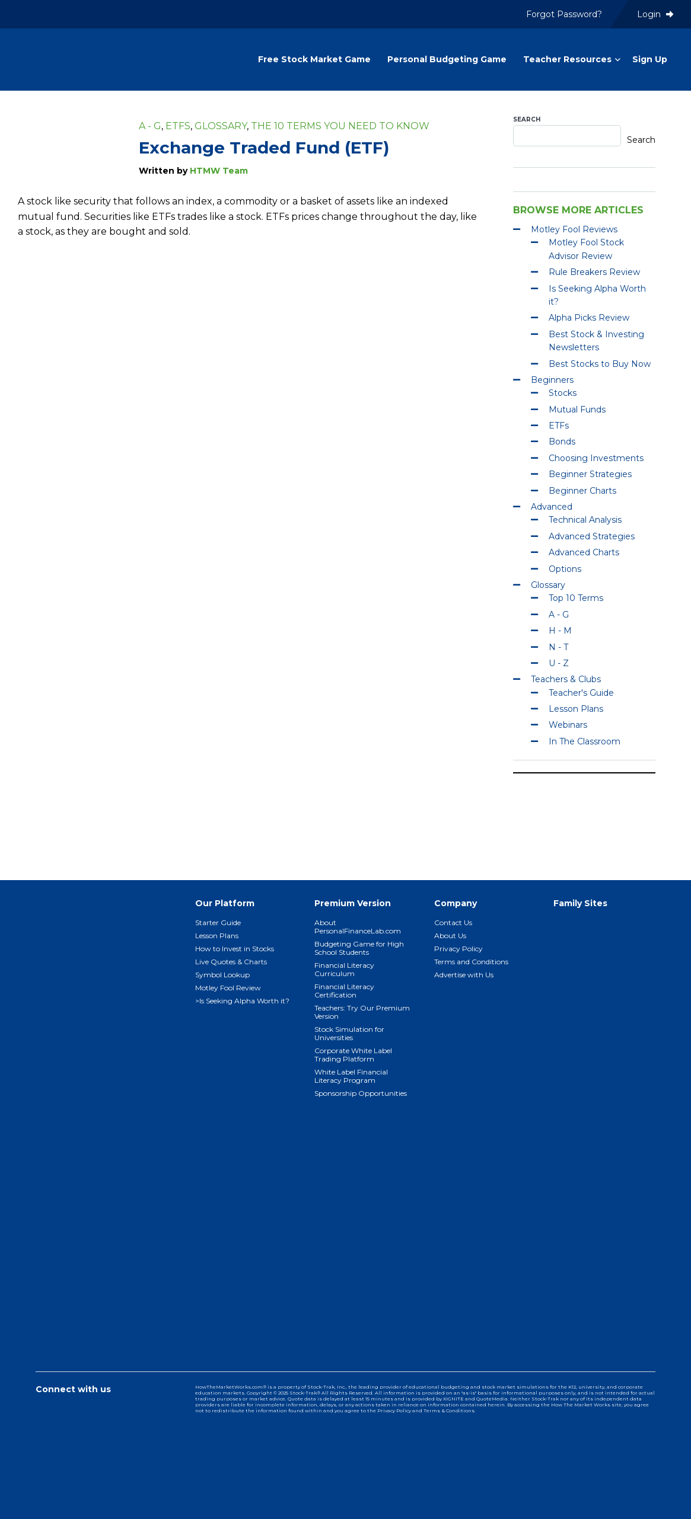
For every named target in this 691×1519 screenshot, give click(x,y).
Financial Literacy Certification (344, 990)
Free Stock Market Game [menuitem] (314, 59)
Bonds (562, 441)
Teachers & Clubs (566, 679)
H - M (560, 630)
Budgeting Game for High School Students (359, 948)
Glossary (221, 126)
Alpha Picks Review (589, 317)
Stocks (563, 393)
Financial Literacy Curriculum (344, 969)
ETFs (177, 126)
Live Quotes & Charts (231, 961)
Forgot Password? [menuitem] (564, 14)
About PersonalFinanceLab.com (357, 926)
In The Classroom (584, 741)
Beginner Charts (582, 490)
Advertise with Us (463, 974)
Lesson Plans (576, 708)
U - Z (559, 663)
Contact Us (453, 922)
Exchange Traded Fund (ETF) (264, 147)
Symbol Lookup (222, 974)
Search (526, 119)
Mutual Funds (577, 409)
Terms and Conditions (471, 961)
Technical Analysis (585, 519)
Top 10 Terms (576, 598)
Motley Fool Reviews (574, 229)
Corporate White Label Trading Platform (353, 1054)
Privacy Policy (458, 948)
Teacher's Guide (581, 692)
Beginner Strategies (590, 474)
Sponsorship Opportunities (360, 1093)
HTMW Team (219, 170)
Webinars (568, 724)
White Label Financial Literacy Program (351, 1076)
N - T (558, 647)
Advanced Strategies (592, 536)
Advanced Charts (584, 552)
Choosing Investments (596, 458)
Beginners (552, 380)
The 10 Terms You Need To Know (340, 126)
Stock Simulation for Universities (349, 1033)
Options (565, 569)
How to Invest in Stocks (234, 948)
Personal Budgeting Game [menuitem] (447, 59)
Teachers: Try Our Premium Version (362, 1012)
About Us (450, 935)
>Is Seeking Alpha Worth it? (242, 1000)
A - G (150, 126)
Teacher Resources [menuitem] (567, 59)
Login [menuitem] (655, 14)
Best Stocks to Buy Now (600, 364)
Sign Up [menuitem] (649, 59)
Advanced (551, 506)
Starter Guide (218, 922)
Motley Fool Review (228, 987)
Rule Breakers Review (594, 272)
